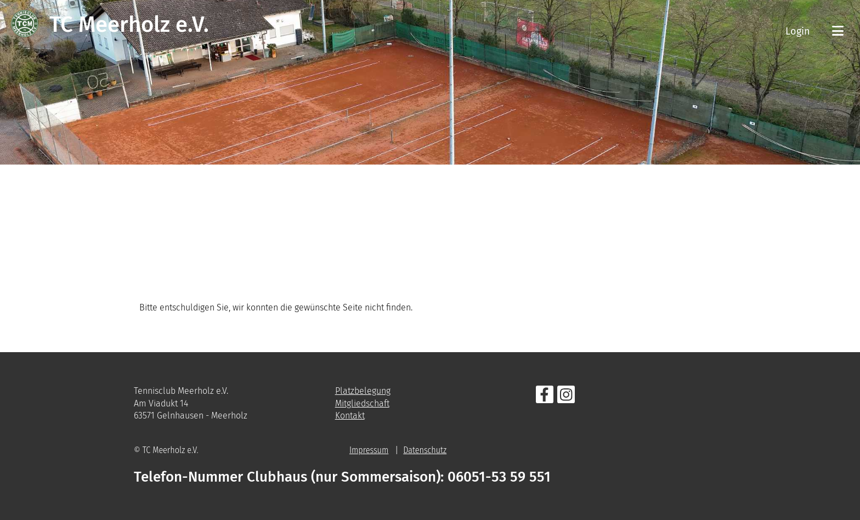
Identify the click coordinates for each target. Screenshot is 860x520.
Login (797, 31)
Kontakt (350, 415)
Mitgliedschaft (362, 403)
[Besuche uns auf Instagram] (566, 397)
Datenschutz (424, 450)
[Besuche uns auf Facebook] (544, 397)
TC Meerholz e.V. (129, 25)
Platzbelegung (363, 391)
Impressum (368, 450)
